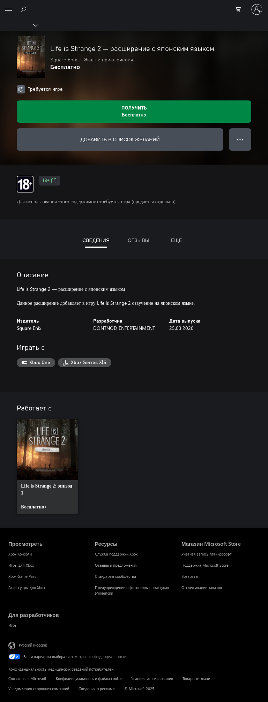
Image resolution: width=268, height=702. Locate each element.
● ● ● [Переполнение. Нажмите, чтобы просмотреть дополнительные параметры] (240, 139)
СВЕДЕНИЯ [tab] (96, 240)
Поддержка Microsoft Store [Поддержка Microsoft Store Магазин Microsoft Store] (205, 565)
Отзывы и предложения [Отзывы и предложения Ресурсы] (116, 565)
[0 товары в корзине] (240, 9)
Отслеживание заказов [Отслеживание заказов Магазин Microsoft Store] (201, 587)
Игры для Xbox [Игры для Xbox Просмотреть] (21, 565)
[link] (47, 466)
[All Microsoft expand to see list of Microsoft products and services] (8, 9)
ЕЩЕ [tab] (176, 240)
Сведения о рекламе (97, 688)
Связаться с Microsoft (27, 678)
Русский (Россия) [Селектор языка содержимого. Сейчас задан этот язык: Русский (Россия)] (33, 644)
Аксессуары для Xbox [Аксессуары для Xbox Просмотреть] (26, 587)
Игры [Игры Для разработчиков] (12, 625)
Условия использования (152, 678)
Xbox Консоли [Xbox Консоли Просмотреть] (20, 554)
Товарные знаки (196, 678)
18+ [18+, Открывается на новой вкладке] (50, 180)
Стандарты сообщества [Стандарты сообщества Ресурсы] (115, 576)
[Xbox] (18, 25)
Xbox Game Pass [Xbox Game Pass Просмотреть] (22, 576)
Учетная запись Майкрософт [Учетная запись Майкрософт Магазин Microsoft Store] (206, 554)
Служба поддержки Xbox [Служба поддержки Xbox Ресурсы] (116, 554)
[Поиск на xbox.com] (24, 9)
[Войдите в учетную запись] (256, 9)
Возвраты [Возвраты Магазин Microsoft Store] (189, 576)
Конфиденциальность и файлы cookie (89, 678)
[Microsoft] (133, 5)
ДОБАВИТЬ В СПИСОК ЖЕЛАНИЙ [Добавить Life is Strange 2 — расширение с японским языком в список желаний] (119, 139)
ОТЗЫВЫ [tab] (138, 240)
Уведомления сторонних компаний (38, 688)
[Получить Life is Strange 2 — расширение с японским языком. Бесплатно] (134, 111)
